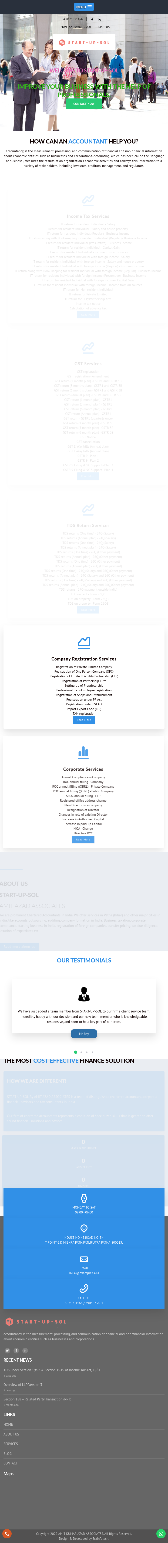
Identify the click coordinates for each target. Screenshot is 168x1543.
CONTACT (10, 1463)
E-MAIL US (102, 27)
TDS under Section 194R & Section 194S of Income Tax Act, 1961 (51, 1370)
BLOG (7, 1453)
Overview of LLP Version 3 (22, 1384)
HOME (8, 1424)
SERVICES (10, 1444)
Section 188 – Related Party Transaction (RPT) (37, 1399)
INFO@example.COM (84, 1273)
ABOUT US (11, 1434)
